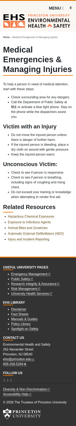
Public (22, 279)
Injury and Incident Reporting (28, 239)
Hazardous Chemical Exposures (31, 216)
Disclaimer (18, 309)
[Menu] (56, 8)
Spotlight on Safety (24, 329)
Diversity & (26, 389)
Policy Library (21, 324)
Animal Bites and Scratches (28, 228)
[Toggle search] (71, 8)
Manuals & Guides (24, 319)
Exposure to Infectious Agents (29, 222)
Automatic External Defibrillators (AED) (36, 233)
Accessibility (17, 394)
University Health (31, 293)
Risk (26, 288)
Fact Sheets (19, 314)
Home (6, 37)
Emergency (31, 274)
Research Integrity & (35, 284)
